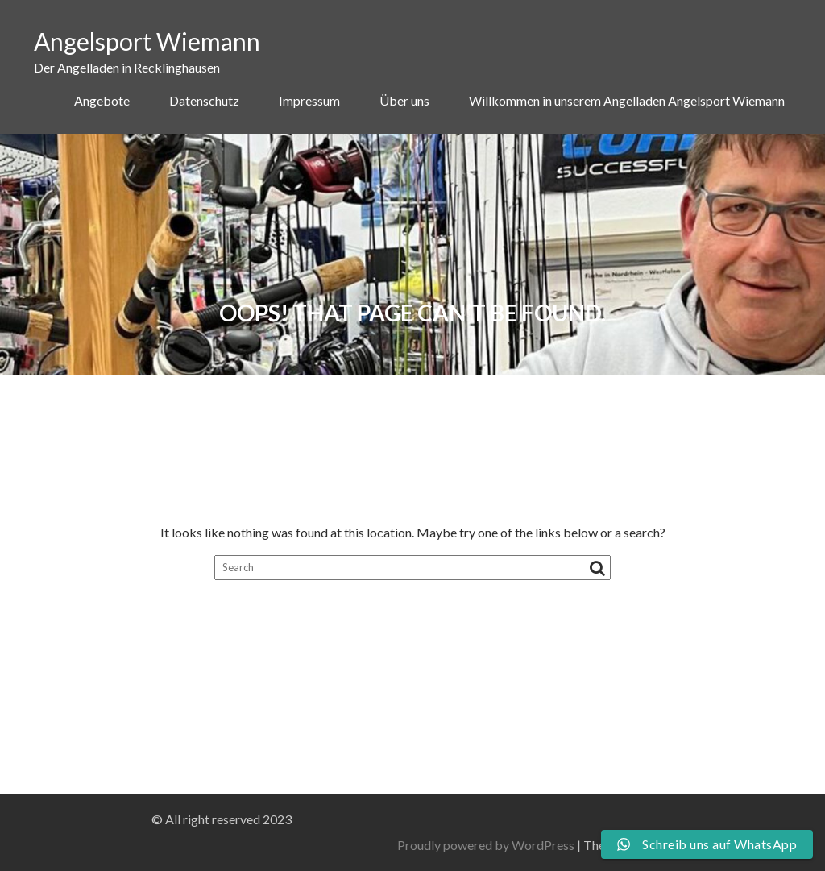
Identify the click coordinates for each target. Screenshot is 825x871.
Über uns (404, 100)
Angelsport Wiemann (147, 41)
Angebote (102, 100)
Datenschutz (204, 100)
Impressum (309, 100)
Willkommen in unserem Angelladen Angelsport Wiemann (627, 100)
